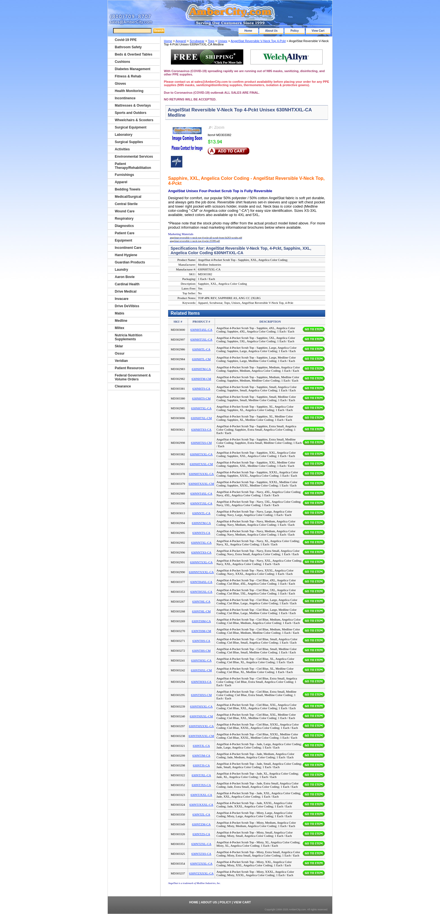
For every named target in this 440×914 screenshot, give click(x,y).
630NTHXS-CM (201, 695)
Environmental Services (134, 157)
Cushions (122, 62)
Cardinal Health (127, 284)
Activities (122, 149)
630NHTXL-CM (201, 418)
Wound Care (124, 211)
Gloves (120, 84)
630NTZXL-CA (201, 844)
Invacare (122, 299)
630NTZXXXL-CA (201, 873)
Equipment (123, 240)
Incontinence (125, 98)
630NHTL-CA (201, 349)
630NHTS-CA (201, 388)
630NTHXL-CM (201, 670)
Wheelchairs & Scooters (134, 120)
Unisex (222, 41)
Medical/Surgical (128, 197)
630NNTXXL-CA (201, 562)
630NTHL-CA (201, 601)
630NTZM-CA (201, 824)
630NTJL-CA (201, 745)
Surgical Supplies (129, 142)
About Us (271, 30)
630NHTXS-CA (201, 429)
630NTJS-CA (201, 765)
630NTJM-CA (201, 755)
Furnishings (124, 175)
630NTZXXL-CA (201, 863)
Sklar (119, 346)
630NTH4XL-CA (201, 582)
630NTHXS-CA (201, 681)
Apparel (180, 41)
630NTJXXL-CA (201, 794)
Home (248, 30)
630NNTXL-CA (201, 542)
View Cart (318, 30)
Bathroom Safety (128, 47)
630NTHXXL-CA (201, 706)
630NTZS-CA (201, 834)
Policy (294, 30)
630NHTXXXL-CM (201, 483)
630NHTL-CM (201, 359)
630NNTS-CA (201, 532)
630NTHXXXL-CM (201, 736)
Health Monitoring (129, 91)
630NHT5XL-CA (201, 339)
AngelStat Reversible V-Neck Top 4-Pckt (258, 41)
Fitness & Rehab (128, 76)
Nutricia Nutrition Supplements (128, 337)
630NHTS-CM (201, 398)
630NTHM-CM (201, 631)
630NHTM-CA (201, 369)
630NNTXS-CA (201, 552)
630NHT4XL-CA (201, 329)
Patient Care (124, 233)
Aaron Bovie (125, 277)
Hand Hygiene (126, 255)
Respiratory (124, 219)
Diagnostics (124, 226)
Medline (121, 321)
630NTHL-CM (201, 611)
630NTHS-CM (201, 650)
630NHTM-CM (201, 378)
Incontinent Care (128, 248)
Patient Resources (129, 368)
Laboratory (123, 135)
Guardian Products (130, 262)
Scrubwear (197, 41)
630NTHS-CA (201, 640)
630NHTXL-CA (201, 408)
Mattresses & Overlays (133, 105)
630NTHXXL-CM (201, 716)
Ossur (120, 353)
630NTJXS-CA (201, 785)
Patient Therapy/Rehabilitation (133, 166)
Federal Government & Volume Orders (133, 377)
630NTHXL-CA (201, 660)
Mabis (119, 313)
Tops (211, 41)
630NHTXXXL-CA (201, 474)
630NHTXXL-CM (201, 464)
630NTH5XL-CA (201, 591)
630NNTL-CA (201, 513)
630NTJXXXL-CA (201, 804)
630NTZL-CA (201, 814)
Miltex (119, 328)
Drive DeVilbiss (127, 306)
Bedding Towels (127, 189)
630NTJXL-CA (201, 775)
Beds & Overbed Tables (133, 54)
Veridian (121, 361)
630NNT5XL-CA (201, 503)
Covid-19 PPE (126, 40)
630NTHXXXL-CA (201, 726)
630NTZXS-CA (201, 853)
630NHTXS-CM (201, 442)
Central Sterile (126, 204)
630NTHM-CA (201, 621)
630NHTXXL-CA (201, 454)
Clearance (123, 386)
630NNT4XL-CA (201, 493)
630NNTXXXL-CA (201, 572)
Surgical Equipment (130, 127)
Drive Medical (125, 291)
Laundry (121, 270)
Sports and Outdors (130, 113)
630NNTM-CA (201, 523)
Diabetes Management (132, 69)
